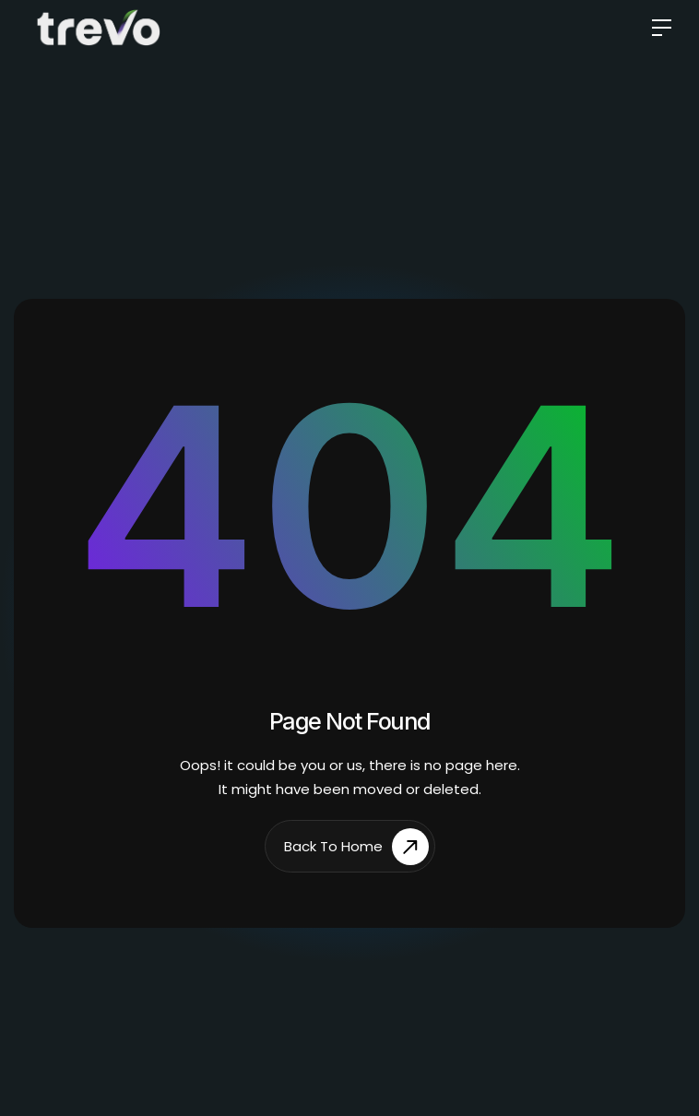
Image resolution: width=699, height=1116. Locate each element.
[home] (99, 27)
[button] (654, 28)
